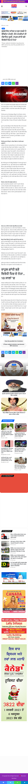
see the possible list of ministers (14, 341)
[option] (14, 368)
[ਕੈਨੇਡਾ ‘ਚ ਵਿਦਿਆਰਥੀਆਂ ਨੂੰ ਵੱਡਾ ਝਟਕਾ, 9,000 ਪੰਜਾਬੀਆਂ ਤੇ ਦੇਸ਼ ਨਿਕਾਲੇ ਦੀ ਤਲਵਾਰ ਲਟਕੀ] (5, 536)
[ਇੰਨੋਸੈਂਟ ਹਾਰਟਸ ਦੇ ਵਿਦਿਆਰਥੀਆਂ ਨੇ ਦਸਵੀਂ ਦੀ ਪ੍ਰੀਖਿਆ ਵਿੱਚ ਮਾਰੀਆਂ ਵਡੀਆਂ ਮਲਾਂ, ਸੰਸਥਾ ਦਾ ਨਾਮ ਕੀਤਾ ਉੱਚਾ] (5, 557)
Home (3, 25)
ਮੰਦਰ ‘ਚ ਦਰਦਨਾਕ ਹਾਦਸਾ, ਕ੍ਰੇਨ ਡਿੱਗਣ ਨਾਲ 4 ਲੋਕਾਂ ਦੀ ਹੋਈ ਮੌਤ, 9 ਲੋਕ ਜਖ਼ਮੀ (20, 450)
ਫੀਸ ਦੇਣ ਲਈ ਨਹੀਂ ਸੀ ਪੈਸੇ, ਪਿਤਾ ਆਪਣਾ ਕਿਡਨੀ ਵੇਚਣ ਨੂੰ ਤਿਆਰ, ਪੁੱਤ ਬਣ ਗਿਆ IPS (20, 467)
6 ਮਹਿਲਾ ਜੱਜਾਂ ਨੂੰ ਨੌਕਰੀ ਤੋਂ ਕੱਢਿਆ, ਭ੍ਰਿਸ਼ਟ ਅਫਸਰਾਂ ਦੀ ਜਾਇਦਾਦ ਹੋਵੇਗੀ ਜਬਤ (20, 435)
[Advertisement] (14, 63)
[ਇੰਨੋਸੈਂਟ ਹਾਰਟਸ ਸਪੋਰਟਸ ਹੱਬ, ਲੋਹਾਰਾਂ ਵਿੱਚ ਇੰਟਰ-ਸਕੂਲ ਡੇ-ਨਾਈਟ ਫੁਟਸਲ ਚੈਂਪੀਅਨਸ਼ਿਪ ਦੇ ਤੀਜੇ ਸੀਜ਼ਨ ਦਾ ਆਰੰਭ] (5, 550)
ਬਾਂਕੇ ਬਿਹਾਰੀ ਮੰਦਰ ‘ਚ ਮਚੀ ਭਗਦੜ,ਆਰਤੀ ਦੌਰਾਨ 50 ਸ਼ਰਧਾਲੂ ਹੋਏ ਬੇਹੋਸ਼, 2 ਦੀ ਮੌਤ (6, 459)
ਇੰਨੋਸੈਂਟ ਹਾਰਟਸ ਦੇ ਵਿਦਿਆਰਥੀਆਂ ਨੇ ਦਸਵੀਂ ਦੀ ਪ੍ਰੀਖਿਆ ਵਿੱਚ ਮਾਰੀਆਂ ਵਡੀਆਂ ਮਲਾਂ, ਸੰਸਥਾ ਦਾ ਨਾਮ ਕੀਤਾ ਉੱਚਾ (18, 557)
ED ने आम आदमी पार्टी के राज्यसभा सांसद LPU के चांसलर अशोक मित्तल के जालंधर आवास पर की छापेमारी (19, 564)
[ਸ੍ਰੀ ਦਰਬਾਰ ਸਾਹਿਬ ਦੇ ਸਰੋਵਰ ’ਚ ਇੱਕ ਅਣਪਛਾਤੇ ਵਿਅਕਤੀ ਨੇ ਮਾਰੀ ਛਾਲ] (5, 543)
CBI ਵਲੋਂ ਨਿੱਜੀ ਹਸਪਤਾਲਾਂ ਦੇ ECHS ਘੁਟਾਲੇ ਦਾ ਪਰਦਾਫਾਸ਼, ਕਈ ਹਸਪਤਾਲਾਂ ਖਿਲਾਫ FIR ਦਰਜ (13, 369)
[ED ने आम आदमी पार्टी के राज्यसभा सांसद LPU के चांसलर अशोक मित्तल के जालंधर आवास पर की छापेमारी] (5, 564)
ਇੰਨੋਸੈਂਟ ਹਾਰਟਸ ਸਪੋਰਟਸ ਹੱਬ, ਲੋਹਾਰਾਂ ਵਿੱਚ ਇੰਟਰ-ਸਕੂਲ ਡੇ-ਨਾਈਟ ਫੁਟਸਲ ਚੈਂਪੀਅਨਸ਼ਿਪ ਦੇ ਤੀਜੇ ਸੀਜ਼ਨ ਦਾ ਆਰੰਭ (18, 550)
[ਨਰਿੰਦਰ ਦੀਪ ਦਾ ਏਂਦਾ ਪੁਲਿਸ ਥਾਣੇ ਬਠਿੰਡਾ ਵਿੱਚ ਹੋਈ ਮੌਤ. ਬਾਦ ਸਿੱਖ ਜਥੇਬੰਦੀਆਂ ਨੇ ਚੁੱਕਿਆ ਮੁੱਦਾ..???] (7, 426)
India (7, 25)
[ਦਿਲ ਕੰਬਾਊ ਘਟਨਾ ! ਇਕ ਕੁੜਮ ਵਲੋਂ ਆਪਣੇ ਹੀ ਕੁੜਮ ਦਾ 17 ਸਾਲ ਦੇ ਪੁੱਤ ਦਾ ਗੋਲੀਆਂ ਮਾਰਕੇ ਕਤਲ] (7, 443)
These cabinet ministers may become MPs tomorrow (14, 345)
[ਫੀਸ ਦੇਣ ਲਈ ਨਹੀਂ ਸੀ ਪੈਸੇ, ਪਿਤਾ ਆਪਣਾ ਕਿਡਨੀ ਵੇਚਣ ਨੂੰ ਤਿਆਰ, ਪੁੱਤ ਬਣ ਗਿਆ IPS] (21, 460)
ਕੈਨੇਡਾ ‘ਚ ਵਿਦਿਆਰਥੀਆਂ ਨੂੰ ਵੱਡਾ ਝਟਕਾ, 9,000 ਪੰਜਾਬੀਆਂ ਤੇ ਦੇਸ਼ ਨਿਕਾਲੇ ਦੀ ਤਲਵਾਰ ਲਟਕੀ (18, 536)
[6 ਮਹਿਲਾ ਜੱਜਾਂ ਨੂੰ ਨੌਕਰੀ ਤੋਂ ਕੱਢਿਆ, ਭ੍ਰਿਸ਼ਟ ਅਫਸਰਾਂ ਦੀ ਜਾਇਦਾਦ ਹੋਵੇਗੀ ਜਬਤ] (21, 427)
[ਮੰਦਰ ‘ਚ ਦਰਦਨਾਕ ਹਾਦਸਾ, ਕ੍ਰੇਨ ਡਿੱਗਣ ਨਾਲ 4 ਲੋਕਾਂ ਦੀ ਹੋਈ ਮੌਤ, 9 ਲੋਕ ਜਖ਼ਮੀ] (21, 443)
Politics (14, 364)
